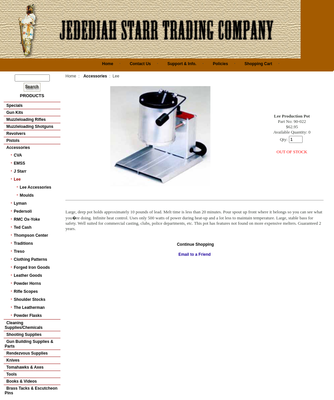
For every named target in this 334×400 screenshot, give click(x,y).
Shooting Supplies (23, 334)
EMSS (19, 163)
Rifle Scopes (26, 291)
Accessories (18, 147)
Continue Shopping (195, 244)
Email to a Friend (194, 254)
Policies (220, 63)
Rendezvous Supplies (27, 353)
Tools (11, 374)
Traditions (23, 243)
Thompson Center (31, 235)
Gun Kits (14, 112)
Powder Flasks (28, 315)
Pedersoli (23, 211)
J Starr (20, 171)
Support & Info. (181, 63)
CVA (18, 155)
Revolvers (15, 133)
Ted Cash (22, 227)
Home (107, 63)
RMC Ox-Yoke (27, 219)
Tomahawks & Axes (24, 367)
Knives (12, 360)
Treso (19, 251)
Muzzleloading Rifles (26, 119)
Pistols (12, 140)
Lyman (20, 203)
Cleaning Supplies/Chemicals (23, 325)
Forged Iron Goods (32, 267)
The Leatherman (29, 307)
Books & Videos (21, 381)
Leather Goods (28, 275)
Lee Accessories (35, 187)
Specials (14, 105)
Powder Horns (27, 283)
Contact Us (140, 63)
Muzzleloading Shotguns (29, 126)
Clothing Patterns (30, 259)
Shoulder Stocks (29, 299)
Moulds (27, 195)
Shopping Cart (258, 63)
